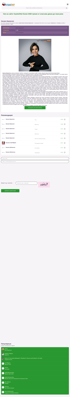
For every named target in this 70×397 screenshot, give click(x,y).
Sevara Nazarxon (20, 27)
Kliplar (39, 105)
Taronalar (36, 105)
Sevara (59, 23)
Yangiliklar (31, 105)
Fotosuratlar (44, 105)
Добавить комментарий (10, 190)
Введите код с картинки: (6, 183)
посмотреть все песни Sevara (35, 107)
